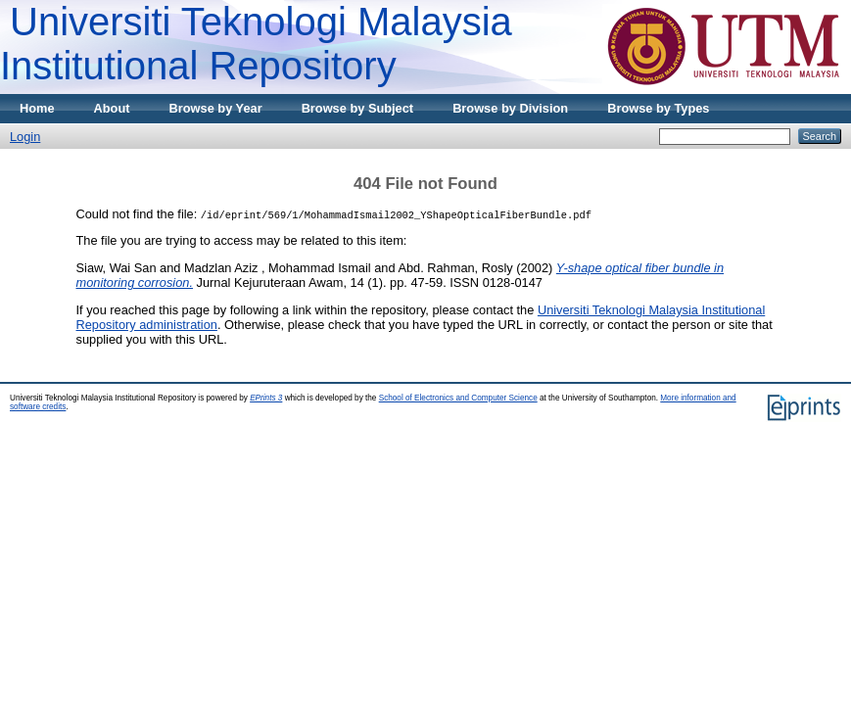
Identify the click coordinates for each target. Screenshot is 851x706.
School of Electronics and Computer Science (458, 398)
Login (25, 136)
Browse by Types (658, 108)
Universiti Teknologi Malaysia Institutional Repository (256, 43)
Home (37, 108)
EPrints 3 (266, 398)
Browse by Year (215, 108)
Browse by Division (510, 108)
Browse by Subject (358, 108)
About (112, 108)
